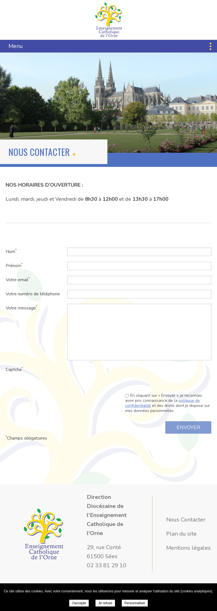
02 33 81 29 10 (106, 565)
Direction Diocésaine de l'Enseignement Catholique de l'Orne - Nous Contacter (108, 20)
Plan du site (181, 534)
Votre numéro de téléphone (33, 294)
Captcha (14, 369)
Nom (11, 251)
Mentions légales (188, 548)
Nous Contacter (185, 519)
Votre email (18, 279)
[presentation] (168, 376)
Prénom (14, 265)
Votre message (21, 308)
